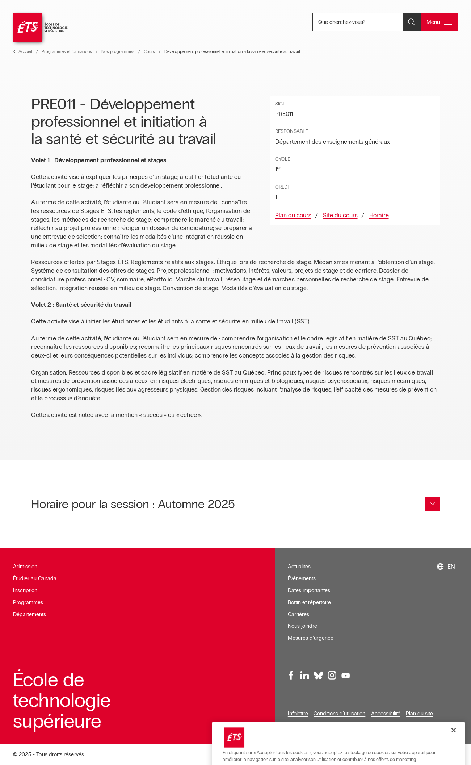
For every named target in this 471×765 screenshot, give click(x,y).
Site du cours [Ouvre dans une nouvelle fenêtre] (340, 215)
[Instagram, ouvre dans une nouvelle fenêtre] (332, 675)
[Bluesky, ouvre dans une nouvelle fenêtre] (318, 675)
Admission (25, 566)
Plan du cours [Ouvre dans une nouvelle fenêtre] (293, 215)
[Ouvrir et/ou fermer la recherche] (412, 22)
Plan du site (419, 713)
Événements (302, 578)
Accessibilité (385, 713)
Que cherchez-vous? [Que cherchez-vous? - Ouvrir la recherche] (365, 21)
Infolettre (298, 713)
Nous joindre (302, 626)
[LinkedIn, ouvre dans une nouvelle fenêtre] (305, 675)
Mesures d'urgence (310, 638)
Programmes (28, 602)
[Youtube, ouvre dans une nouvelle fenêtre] (345, 675)
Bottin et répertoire (309, 602)
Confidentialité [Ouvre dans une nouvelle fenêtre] (304, 725)
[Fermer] (454, 746)
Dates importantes (309, 590)
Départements (29, 614)
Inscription (25, 590)
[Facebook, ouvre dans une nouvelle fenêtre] (291, 675)
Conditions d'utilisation (339, 713)
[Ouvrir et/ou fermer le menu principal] (439, 22)
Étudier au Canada (34, 578)
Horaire (379, 215)
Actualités (299, 566)
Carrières (298, 614)
